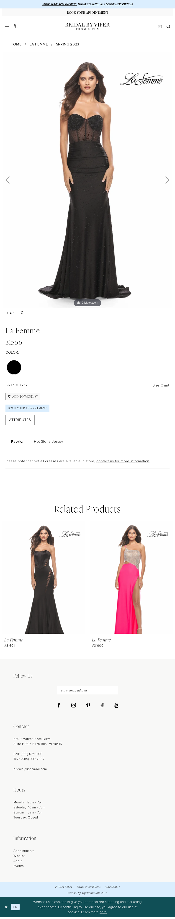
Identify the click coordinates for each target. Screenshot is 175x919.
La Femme (38, 44)
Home (16, 44)
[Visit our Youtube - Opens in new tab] (116, 707)
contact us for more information (122, 462)
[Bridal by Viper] (87, 27)
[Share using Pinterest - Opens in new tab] (22, 313)
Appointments (23, 852)
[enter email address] (87, 692)
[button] (7, 26)
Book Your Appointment (28, 409)
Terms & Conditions (88, 888)
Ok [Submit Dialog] (16, 909)
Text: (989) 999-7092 (28, 761)
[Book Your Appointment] (87, 12)
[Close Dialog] (7, 909)
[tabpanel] (87, 180)
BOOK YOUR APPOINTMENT (58, 4)
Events (18, 868)
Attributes (20, 421)
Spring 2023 (67, 44)
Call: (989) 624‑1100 (28, 756)
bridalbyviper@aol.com (30, 771)
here (103, 914)
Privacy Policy (63, 888)
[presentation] (43, 579)
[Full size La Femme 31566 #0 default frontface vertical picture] (87, 180)
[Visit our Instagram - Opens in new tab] (73, 707)
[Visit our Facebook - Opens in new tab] (59, 707)
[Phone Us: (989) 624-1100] (16, 27)
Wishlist (19, 857)
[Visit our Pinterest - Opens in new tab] (88, 707)
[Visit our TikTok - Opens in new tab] (102, 707)
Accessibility (112, 888)
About (18, 863)
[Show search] (168, 27)
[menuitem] (7, 26)
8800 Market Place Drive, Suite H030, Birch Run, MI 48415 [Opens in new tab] (37, 743)
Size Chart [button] (160, 385)
